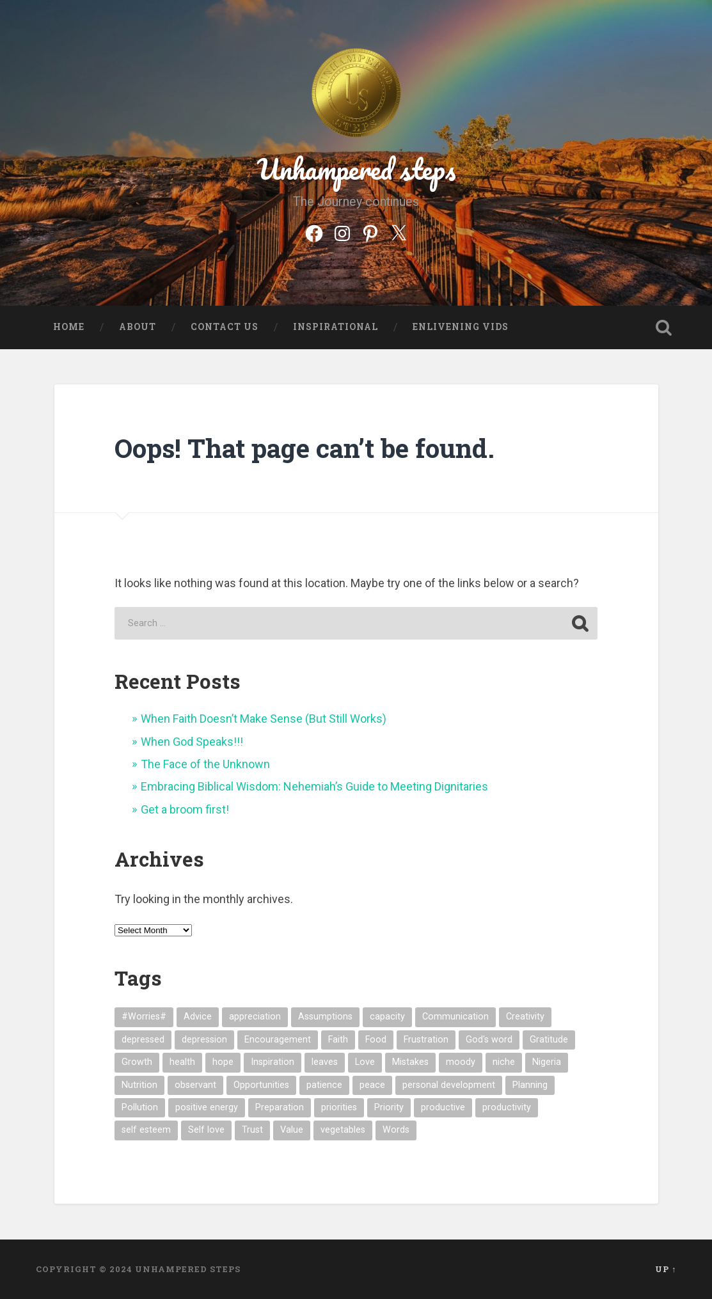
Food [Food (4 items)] (375, 1039)
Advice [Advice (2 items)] (198, 1016)
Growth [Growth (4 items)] (137, 1062)
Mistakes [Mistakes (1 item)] (410, 1062)
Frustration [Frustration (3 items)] (426, 1039)
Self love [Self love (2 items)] (206, 1129)
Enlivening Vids (461, 327)
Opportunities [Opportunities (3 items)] (261, 1085)
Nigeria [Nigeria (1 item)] (546, 1062)
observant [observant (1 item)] (195, 1085)
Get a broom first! (185, 809)
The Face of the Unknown (205, 764)
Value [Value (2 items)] (291, 1129)
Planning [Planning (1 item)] (530, 1085)
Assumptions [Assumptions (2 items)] (325, 1016)
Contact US (224, 327)
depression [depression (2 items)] (204, 1039)
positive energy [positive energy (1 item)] (206, 1107)
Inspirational (335, 327)
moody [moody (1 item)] (460, 1062)
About (137, 327)
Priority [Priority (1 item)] (389, 1107)
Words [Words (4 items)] (396, 1129)
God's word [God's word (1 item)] (489, 1039)
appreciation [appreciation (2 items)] (255, 1016)
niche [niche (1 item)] (504, 1062)
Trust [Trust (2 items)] (252, 1129)
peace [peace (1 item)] (372, 1085)
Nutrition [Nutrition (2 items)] (139, 1085)
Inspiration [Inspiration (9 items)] (272, 1062)
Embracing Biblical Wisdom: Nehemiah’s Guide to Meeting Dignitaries (314, 786)
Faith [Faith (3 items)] (338, 1039)
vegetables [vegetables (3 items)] (342, 1129)
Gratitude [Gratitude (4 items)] (549, 1039)
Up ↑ (665, 1269)
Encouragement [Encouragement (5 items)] (277, 1039)
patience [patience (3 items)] (324, 1085)
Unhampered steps (356, 168)
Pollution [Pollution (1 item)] (140, 1107)
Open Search (663, 327)
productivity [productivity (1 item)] (506, 1107)
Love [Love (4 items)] (365, 1062)
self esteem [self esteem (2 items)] (146, 1129)
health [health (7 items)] (182, 1062)
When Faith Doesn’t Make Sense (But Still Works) (263, 718)
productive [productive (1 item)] (443, 1107)
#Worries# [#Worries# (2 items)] (144, 1016)
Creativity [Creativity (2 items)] (525, 1016)
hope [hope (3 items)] (222, 1062)
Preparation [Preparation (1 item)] (279, 1107)
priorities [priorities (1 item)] (339, 1107)
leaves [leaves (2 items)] (325, 1062)
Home (68, 327)
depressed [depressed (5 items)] (143, 1039)
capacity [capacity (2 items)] (387, 1016)
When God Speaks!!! (192, 741)
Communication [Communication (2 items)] (455, 1016)
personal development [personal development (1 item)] (448, 1085)
